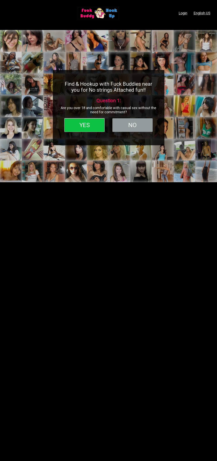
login (183, 13)
